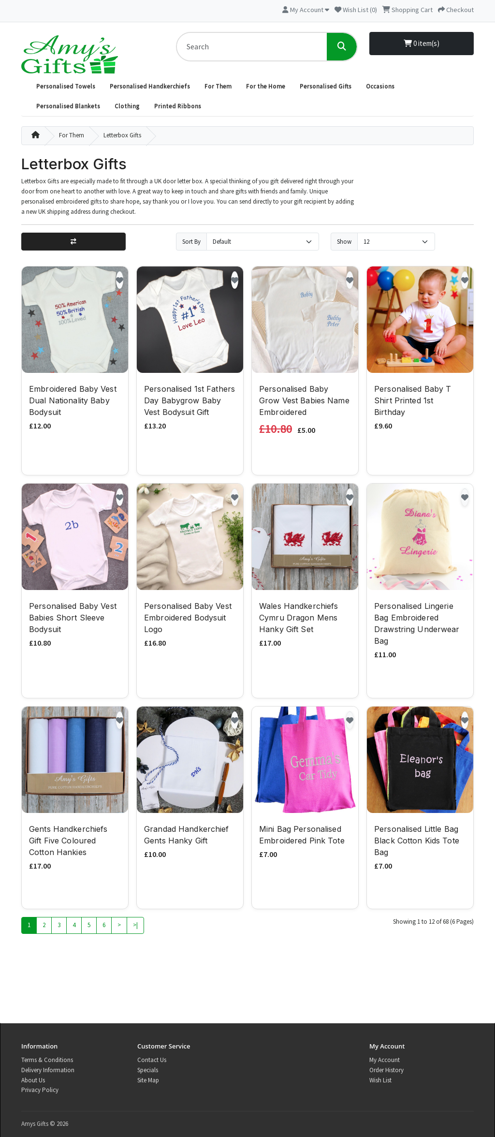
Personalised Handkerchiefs (150, 86)
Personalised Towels (65, 86)
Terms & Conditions (47, 1060)
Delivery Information (47, 1070)
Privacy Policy (39, 1090)
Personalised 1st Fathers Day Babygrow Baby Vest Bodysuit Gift (189, 401)
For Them (218, 86)
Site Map (148, 1080)
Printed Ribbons (177, 106)
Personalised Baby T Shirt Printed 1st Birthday (412, 401)
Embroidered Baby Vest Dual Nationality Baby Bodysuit (72, 401)
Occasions (380, 86)
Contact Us (151, 1060)
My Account (384, 1060)
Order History (386, 1070)
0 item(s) (421, 43)
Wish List (380, 1080)
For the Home (265, 86)
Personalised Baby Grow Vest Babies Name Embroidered (304, 401)
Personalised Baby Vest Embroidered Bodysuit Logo (188, 619)
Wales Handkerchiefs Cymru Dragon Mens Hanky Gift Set (298, 619)
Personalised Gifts (325, 86)
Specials (147, 1070)
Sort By (191, 241)
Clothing (127, 106)
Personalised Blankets (68, 106)
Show (344, 241)
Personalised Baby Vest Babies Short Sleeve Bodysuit (72, 619)
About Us (33, 1080)
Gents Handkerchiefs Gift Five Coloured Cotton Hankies (68, 842)
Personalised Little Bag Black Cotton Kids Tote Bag (416, 842)
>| (135, 926)
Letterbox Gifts (122, 135)
